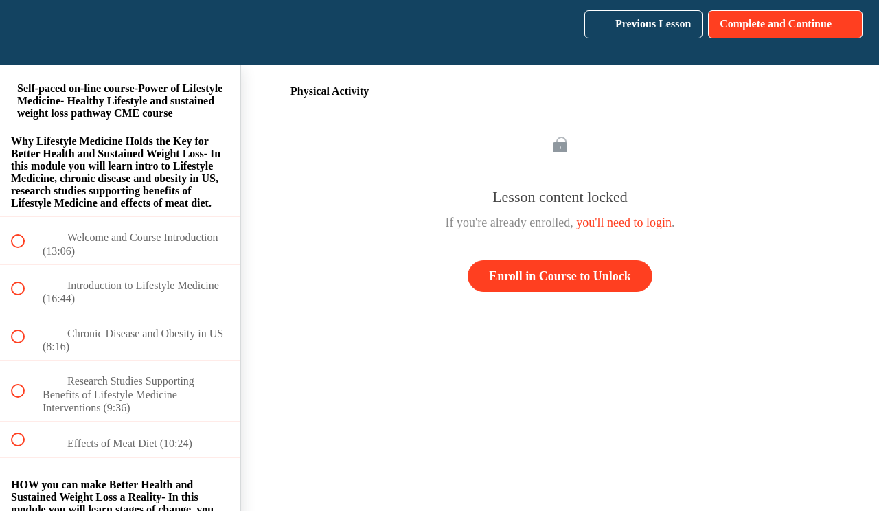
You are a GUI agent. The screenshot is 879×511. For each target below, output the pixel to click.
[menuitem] (120, 32)
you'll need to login (624, 222)
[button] (25, 32)
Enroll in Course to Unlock (560, 276)
